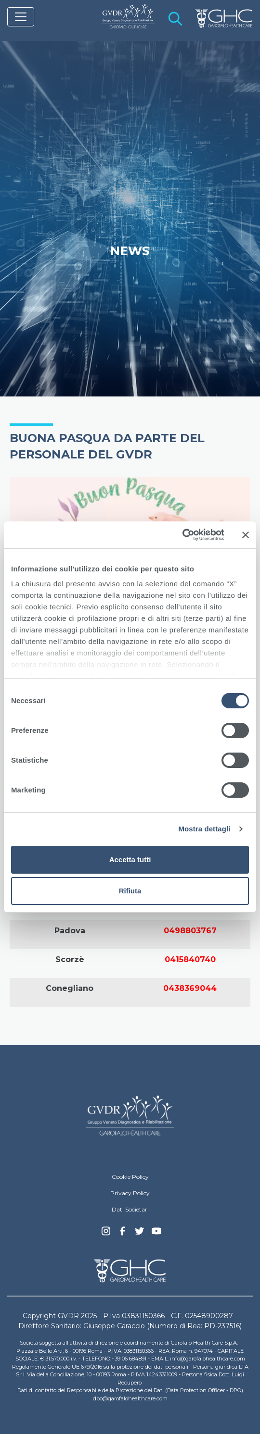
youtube (156, 1232)
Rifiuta (130, 891)
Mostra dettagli (204, 829)
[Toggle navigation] (20, 16)
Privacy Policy (130, 1193)
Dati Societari (130, 1209)
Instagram (106, 1233)
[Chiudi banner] (245, 535)
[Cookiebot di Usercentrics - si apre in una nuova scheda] (182, 535)
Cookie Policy (130, 1176)
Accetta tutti (130, 859)
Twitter (139, 1234)
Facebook (123, 1233)
